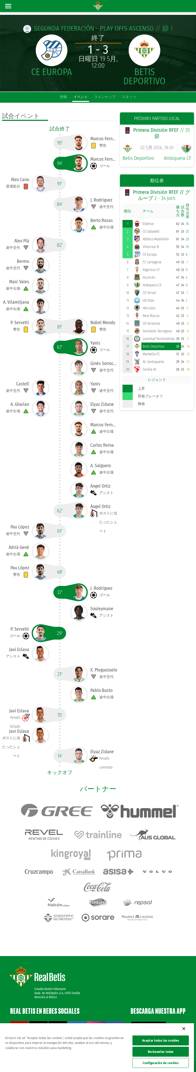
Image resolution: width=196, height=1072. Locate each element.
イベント (81, 97)
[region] (97, 1047)
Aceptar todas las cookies (160, 1040)
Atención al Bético (45, 975)
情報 (63, 97)
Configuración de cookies (161, 1063)
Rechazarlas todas (161, 1052)
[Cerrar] (183, 1028)
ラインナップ (105, 97)
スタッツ (129, 97)
